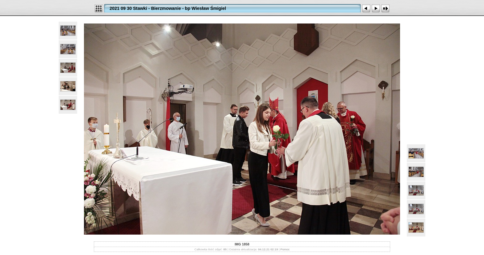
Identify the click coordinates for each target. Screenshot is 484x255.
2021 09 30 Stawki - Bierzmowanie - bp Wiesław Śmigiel (168, 8)
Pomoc (285, 249)
